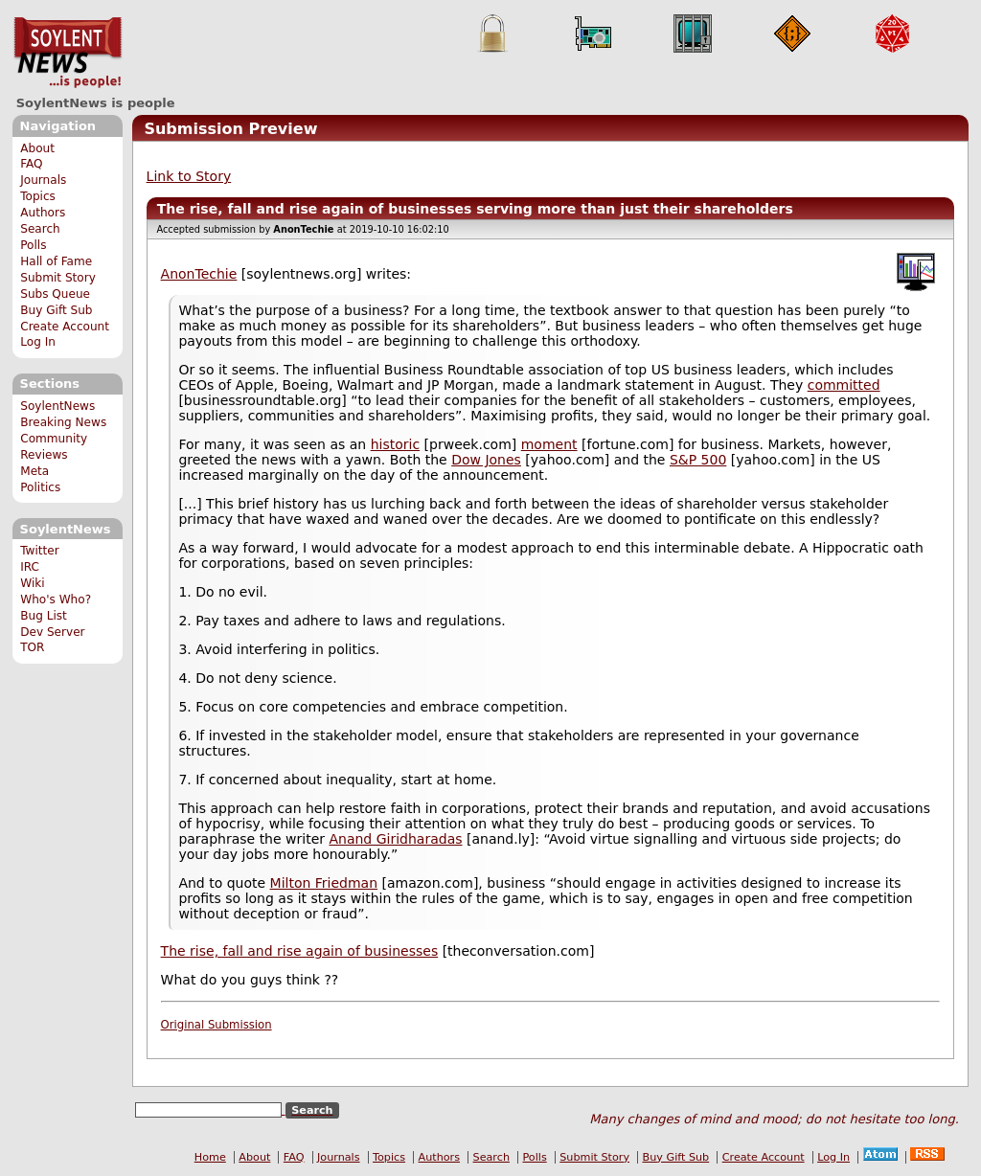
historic (395, 444)
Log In (38, 342)
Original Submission (216, 1024)
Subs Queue (55, 294)
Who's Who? (55, 599)
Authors (42, 212)
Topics (38, 196)
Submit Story (58, 277)
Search (40, 229)
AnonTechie (199, 274)
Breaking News (63, 422)
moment (549, 444)
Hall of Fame (56, 261)
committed (844, 385)
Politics (40, 487)
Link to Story (189, 176)
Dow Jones (486, 459)
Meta (34, 471)
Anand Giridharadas (395, 839)
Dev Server (52, 632)
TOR (32, 647)
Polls (33, 245)
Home (210, 1157)
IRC (29, 567)
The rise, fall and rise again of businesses (300, 951)
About (37, 148)
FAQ (31, 163)
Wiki (32, 583)
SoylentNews (67, 52)
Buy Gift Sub (56, 310)
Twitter (39, 550)
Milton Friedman (324, 883)
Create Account (64, 326)
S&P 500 (698, 459)
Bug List (43, 615)
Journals (43, 180)
